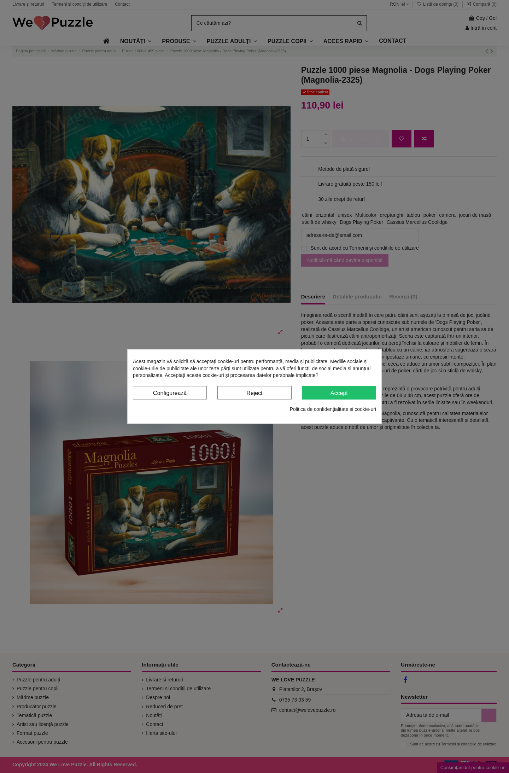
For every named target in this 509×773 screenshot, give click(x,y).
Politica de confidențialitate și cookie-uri (333, 409)
